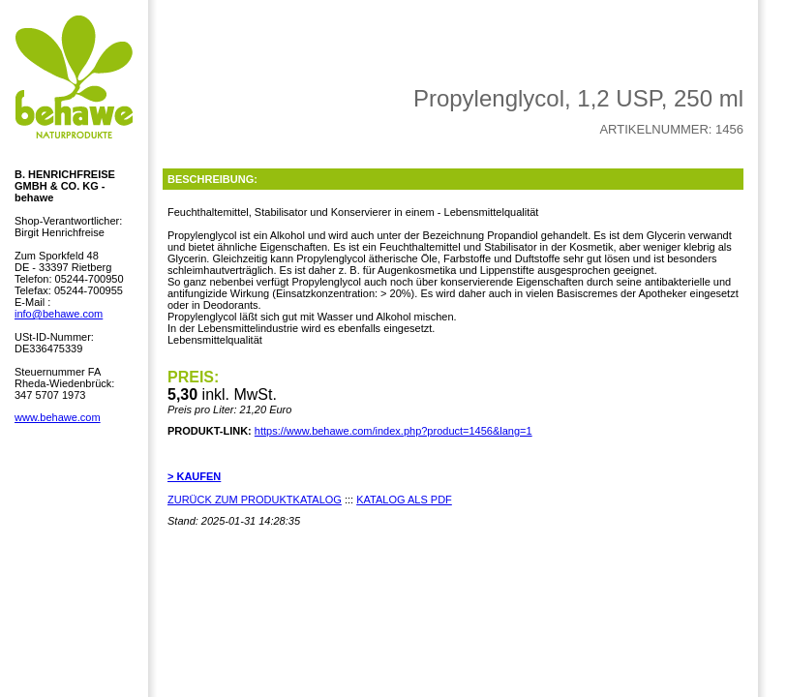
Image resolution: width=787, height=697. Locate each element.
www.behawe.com (58, 417)
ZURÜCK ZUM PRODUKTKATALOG (254, 499)
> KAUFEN (194, 476)
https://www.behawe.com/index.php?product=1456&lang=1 (393, 431)
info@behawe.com (59, 313)
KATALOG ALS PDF (404, 499)
